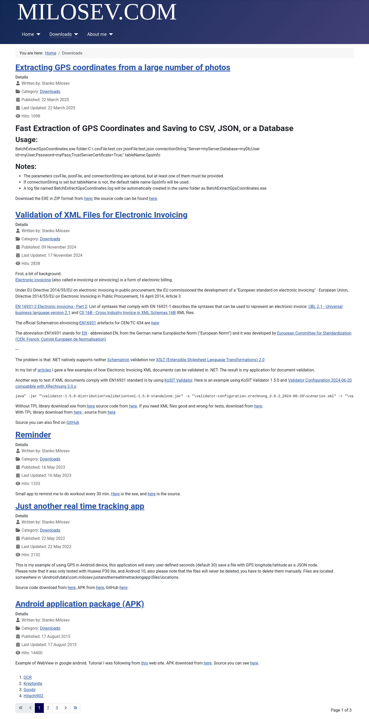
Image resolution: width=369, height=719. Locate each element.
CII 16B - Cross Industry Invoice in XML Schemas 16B (127, 312)
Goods (29, 689)
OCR (28, 677)
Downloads (60, 34)
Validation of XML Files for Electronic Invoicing (101, 215)
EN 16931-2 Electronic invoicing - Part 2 (51, 306)
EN (84, 333)
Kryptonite (33, 683)
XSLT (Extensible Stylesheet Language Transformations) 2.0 (210, 359)
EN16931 (87, 322)
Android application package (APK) (79, 604)
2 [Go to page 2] (48, 707)
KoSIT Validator (178, 380)
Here (115, 493)
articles (44, 370)
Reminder (33, 434)
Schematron (118, 359)
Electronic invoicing (33, 279)
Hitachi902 (33, 695)
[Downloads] (75, 34)
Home (28, 34)
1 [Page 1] (39, 707)
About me (97, 34)
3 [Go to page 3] (57, 707)
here (88, 198)
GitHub (72, 422)
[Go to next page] (65, 708)
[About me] (110, 34)
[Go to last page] (75, 708)
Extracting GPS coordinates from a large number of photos (122, 67)
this (144, 663)
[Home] (37, 34)
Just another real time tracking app (79, 506)
